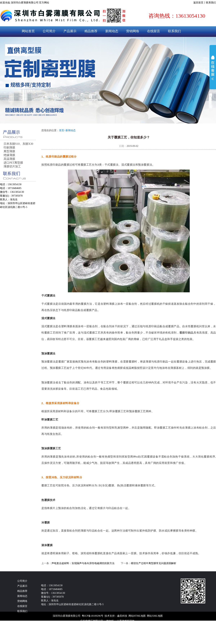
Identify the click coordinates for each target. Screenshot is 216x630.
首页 (62, 130)
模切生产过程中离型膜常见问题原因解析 (153, 563)
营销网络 (132, 31)
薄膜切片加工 (12, 166)
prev (9, 80)
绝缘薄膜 (9, 155)
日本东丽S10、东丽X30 (18, 143)
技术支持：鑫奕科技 (116, 616)
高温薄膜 (9, 158)
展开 (213, 67)
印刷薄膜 (9, 147)
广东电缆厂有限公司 (91, 621)
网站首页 (28, 31)
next (206, 80)
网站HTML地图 (137, 616)
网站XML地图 (155, 616)
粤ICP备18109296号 (92, 616)
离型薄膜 (9, 151)
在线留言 (153, 31)
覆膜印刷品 (186, 332)
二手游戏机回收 (125, 621)
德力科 (110, 621)
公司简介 (49, 31)
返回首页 (198, 2)
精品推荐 (90, 31)
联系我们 (211, 2)
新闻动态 (111, 31)
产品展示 (70, 31)
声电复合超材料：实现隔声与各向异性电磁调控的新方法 (82, 563)
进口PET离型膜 (13, 162)
